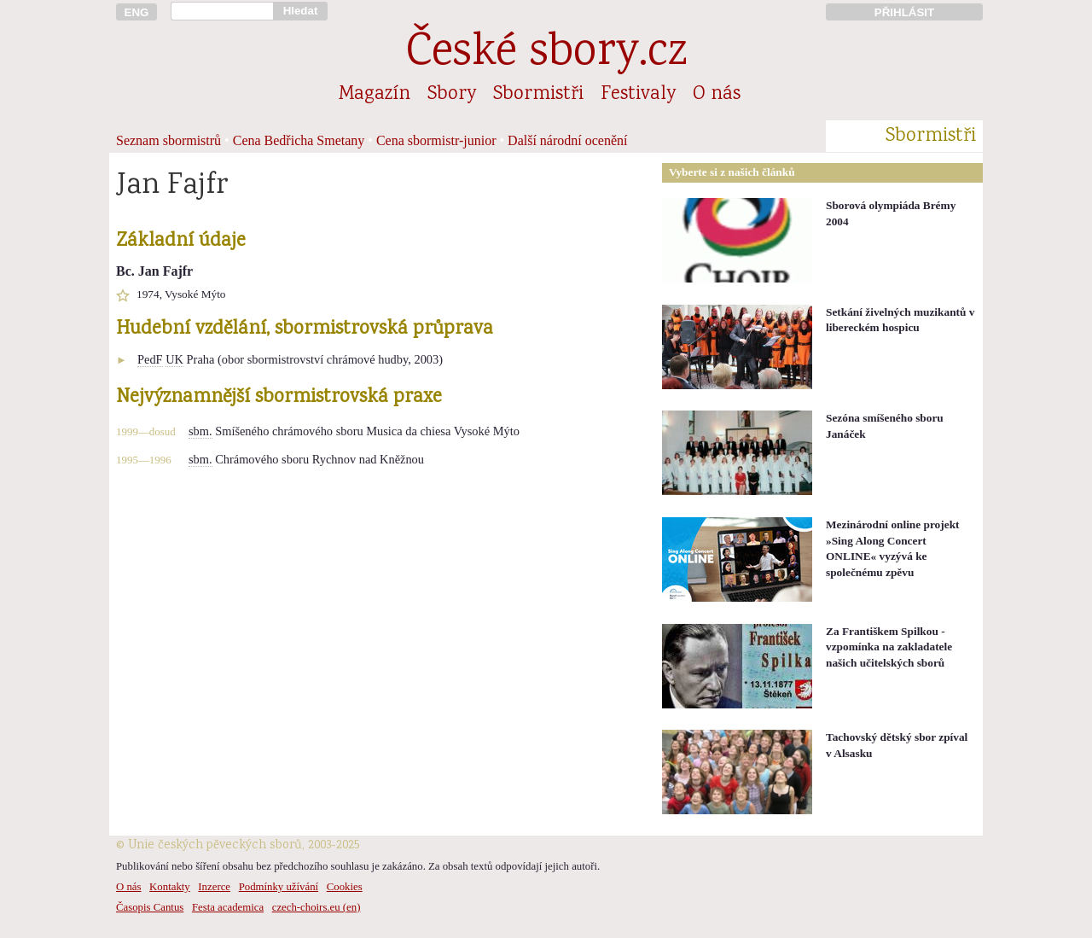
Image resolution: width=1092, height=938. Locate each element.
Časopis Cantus (149, 907)
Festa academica (228, 907)
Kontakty (169, 887)
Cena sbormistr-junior (436, 140)
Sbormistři (538, 94)
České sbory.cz (546, 54)
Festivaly (638, 94)
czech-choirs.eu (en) (316, 907)
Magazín (374, 94)
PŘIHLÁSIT (904, 12)
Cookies (345, 887)
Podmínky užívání (278, 887)
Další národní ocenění (567, 140)
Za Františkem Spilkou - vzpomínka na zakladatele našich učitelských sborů (889, 647)
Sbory (451, 94)
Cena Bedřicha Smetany (299, 140)
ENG (137, 12)
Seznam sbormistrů (168, 140)
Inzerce (214, 887)
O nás (717, 94)
